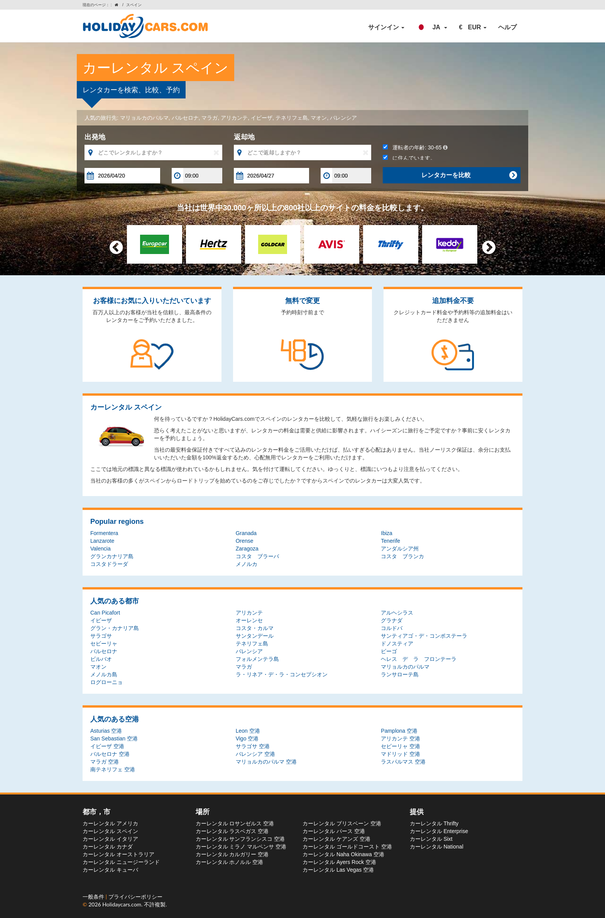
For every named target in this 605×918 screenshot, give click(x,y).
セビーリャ (103, 643)
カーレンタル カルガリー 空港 (232, 854)
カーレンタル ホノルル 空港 (230, 862)
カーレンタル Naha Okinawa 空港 (343, 854)
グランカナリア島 (112, 556)
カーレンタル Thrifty (434, 823)
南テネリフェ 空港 (112, 769)
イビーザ (261, 118)
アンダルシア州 (400, 548)
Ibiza (386, 533)
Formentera (104, 533)
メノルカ (246, 564)
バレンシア (343, 118)
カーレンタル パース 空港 (333, 831)
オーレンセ (249, 620)
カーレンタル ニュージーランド (121, 862)
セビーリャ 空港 (400, 746)
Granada (246, 533)
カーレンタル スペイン (110, 831)
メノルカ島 (103, 674)
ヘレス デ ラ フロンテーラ (418, 659)
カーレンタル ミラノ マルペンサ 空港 (241, 846)
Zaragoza (247, 548)
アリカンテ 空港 (400, 738)
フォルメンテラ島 (257, 659)
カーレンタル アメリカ (110, 823)
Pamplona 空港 (399, 731)
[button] (431, 27)
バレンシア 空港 (255, 754)
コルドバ (391, 628)
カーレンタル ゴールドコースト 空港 (347, 846)
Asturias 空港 (106, 731)
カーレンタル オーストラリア (118, 854)
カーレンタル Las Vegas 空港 (338, 870)
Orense (244, 541)
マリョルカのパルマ (144, 118)
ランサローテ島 (400, 674)
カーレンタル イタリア (110, 839)
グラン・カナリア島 (114, 628)
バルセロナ (185, 118)
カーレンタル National (436, 846)
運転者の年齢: (415, 147)
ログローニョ (106, 682)
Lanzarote (102, 541)
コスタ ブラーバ (257, 556)
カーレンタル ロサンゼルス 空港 (235, 823)
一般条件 (94, 896)
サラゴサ (101, 636)
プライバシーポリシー (135, 896)
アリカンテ (234, 118)
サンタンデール (255, 636)
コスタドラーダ (109, 564)
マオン (319, 118)
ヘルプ (507, 27)
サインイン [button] (386, 27)
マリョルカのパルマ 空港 (266, 762)
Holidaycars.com (121, 904)
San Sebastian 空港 (114, 738)
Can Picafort (105, 613)
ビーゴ (389, 651)
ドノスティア (397, 643)
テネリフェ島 (291, 118)
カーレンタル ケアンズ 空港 (336, 839)
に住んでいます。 (409, 158)
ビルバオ (101, 659)
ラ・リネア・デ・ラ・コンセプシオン (282, 674)
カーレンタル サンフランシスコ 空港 (240, 839)
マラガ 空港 (104, 762)
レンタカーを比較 (469, 175)
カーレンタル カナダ (108, 846)
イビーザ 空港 (107, 746)
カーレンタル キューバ (110, 870)
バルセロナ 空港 (110, 754)
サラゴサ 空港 (253, 746)
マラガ (209, 118)
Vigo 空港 (247, 738)
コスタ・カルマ (255, 628)
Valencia (100, 548)
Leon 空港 (248, 731)
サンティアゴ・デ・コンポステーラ (424, 636)
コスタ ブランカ (402, 556)
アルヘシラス (397, 613)
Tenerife (390, 541)
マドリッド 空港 (400, 754)
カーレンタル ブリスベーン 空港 (341, 823)
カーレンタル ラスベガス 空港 (232, 831)
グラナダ (391, 620)
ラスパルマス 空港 (403, 762)
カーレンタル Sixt (431, 839)
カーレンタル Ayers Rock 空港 (339, 862)
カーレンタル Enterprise (439, 831)
